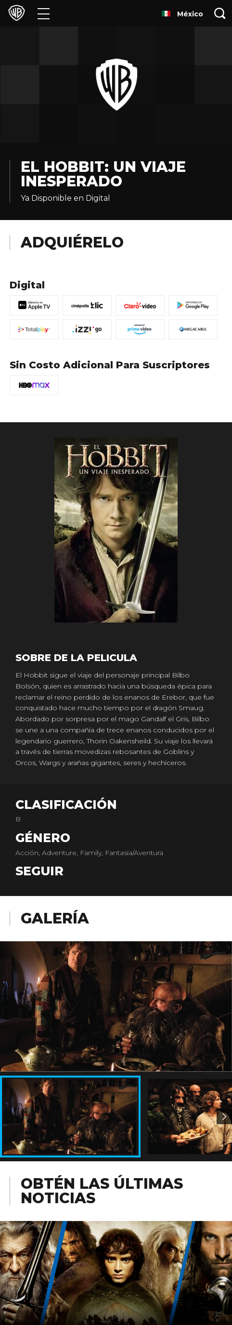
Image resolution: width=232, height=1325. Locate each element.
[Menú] (43, 13)
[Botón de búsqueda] (220, 13)
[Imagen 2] (224, 1116)
